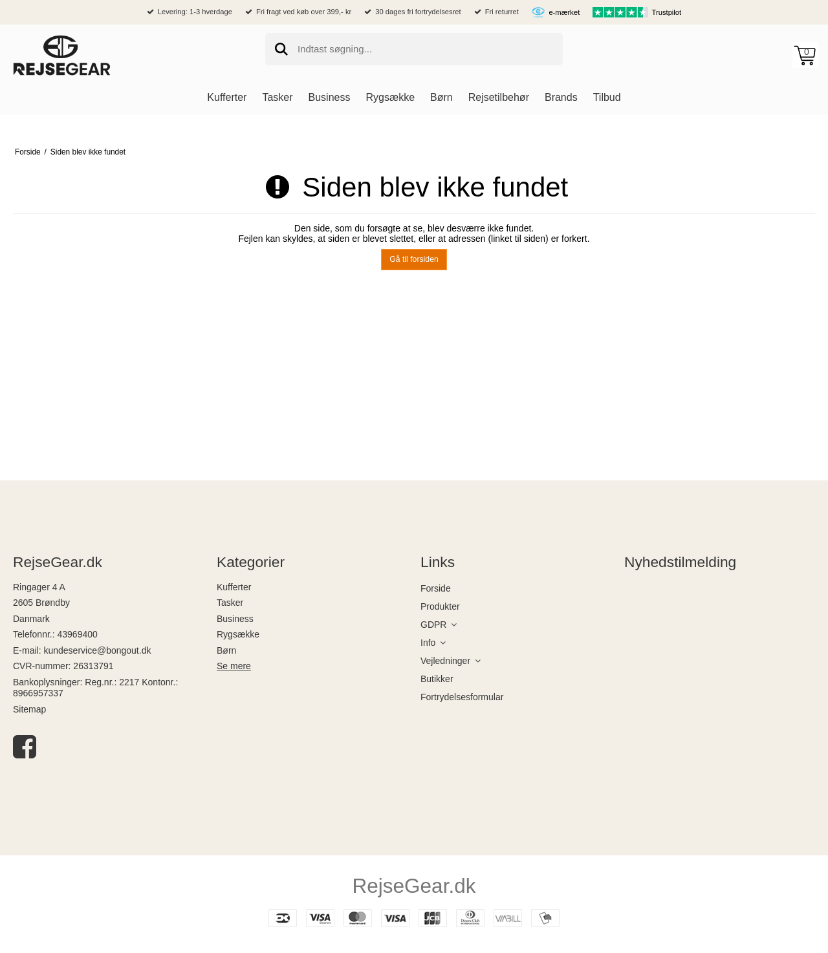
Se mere (234, 666)
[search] (414, 49)
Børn (226, 650)
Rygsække (238, 634)
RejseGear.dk (414, 885)
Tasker (230, 602)
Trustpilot (667, 12)
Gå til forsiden (414, 259)
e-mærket (564, 12)
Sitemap (29, 709)
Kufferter (234, 587)
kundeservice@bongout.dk (97, 650)
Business (235, 619)
